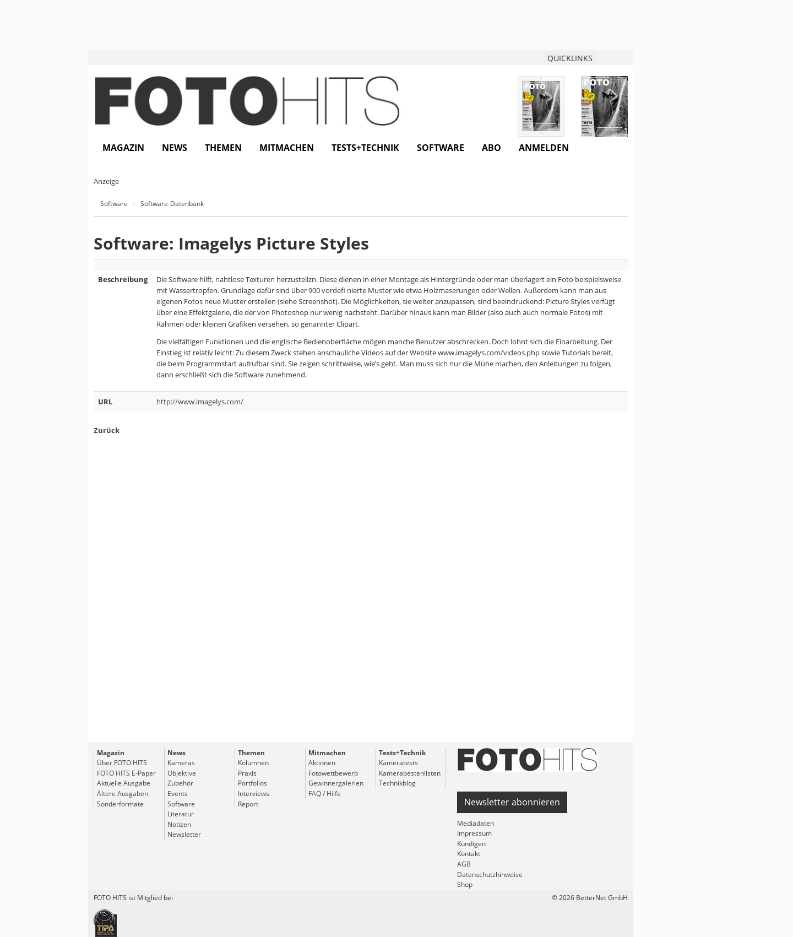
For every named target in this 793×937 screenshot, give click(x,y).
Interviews (253, 793)
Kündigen (471, 843)
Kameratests (398, 762)
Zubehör (180, 783)
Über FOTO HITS (122, 762)
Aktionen (321, 762)
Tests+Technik (365, 148)
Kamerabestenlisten (410, 773)
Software (440, 148)
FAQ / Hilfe (324, 793)
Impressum (474, 833)
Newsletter (184, 834)
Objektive (181, 773)
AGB (464, 864)
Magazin (123, 148)
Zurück (107, 430)
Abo (491, 148)
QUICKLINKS (570, 58)
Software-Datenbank (172, 203)
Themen (223, 148)
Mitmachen (286, 148)
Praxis (247, 773)
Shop (464, 884)
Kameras (181, 762)
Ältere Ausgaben (122, 793)
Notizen (179, 824)
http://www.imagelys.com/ (199, 402)
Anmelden (544, 148)
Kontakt (468, 853)
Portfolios (252, 783)
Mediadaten (475, 823)
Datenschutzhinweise (490, 874)
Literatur (180, 814)
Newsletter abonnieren (512, 802)
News (174, 148)
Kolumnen (253, 762)
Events (177, 793)
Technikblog (397, 783)
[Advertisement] (361, 608)
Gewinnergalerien (335, 783)
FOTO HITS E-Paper (126, 773)
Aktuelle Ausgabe (123, 783)
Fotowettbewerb (333, 773)
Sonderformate (120, 804)
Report (248, 804)
